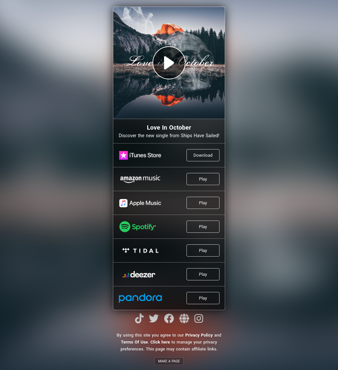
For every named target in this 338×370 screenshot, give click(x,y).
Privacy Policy (199, 335)
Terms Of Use (134, 342)
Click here (160, 342)
